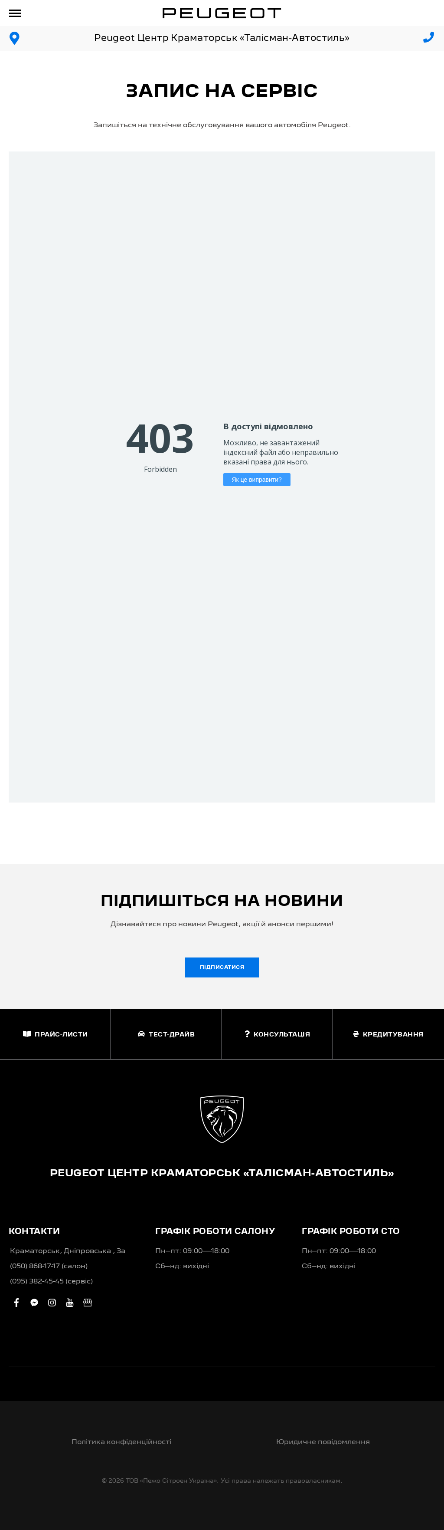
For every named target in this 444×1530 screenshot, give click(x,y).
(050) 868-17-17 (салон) (49, 1266)
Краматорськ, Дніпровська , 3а (67, 1251)
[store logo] (222, 13)
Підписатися (222, 967)
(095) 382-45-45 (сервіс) (51, 1282)
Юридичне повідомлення (323, 1442)
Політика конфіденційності (121, 1442)
